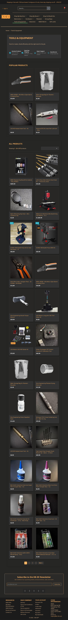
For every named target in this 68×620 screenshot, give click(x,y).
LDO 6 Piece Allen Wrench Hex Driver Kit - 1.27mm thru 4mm (46, 180)
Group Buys (48, 19)
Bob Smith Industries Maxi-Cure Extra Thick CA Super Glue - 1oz (46, 485)
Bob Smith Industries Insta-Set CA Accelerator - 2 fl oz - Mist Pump (19, 519)
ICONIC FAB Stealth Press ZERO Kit (45, 248)
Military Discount (25, 612)
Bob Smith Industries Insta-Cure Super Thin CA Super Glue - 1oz (21, 485)
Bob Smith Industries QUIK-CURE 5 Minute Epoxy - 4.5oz (20, 553)
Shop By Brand (34, 16)
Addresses (38, 608)
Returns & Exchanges (26, 610)
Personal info (38, 602)
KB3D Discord (9, 608)
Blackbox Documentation (10, 605)
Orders (37, 604)
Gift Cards (23, 614)
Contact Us (9, 612)
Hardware (29, 19)
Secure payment (25, 608)
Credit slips (38, 606)
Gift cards (53, 22)
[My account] (5, 8)
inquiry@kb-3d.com (56, 616)
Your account (40, 600)
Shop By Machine (20, 16)
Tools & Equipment (20, 22)
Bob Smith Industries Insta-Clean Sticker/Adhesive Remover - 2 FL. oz (46, 553)
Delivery (23, 603)
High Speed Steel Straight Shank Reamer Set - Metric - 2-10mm (45, 452)
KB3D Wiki (8, 603)
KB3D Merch (42, 22)
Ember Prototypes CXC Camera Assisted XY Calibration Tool (44, 350)
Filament (39, 19)
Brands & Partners (11, 610)
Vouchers (37, 611)
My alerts (37, 613)
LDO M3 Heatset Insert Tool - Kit (19, 451)
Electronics (18, 19)
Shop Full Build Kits (49, 16)
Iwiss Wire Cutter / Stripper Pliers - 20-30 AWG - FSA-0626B (21, 282)
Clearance (32, 22)
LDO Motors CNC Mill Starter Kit (19, 349)
